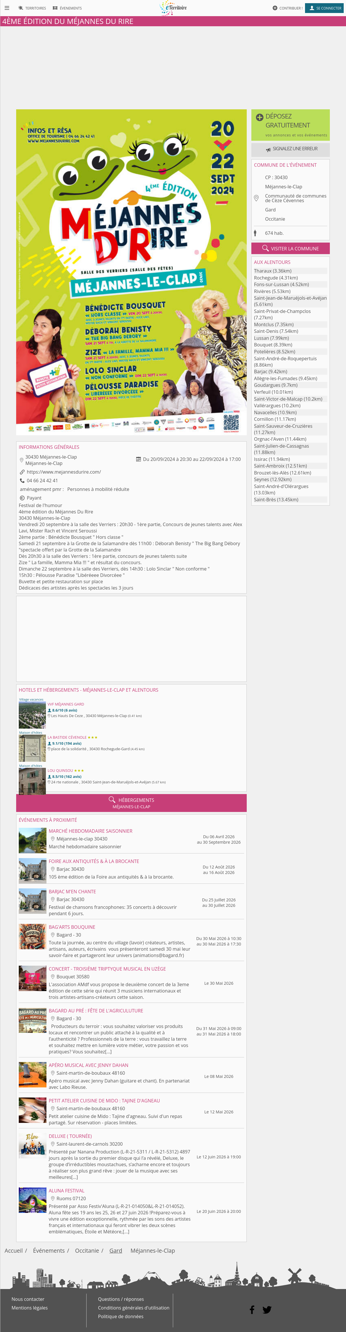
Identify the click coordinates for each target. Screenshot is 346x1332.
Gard (270, 210)
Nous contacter (28, 1299)
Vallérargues (267, 405)
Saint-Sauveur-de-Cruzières (283, 426)
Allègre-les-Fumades (276, 378)
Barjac (260, 371)
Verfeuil (262, 392)
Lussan (261, 338)
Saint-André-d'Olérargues (281, 486)
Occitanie (275, 219)
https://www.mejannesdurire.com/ (64, 472)
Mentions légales (30, 1308)
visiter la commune (290, 248)
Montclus (264, 324)
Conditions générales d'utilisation (134, 1308)
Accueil (14, 1250)
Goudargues (267, 385)
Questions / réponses (121, 1299)
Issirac (261, 459)
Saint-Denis (266, 331)
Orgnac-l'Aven (269, 439)
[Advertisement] (173, 66)
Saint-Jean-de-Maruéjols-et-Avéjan (290, 298)
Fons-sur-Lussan (271, 284)
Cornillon (264, 419)
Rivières (262, 291)
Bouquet (263, 345)
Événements (49, 1250)
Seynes (261, 479)
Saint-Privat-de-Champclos (282, 311)
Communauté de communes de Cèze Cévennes (296, 198)
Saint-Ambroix (269, 466)
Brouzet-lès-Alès (271, 473)
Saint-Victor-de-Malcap (278, 399)
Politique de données (120, 1316)
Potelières (264, 351)
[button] (290, 125)
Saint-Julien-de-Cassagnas (281, 446)
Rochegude (266, 278)
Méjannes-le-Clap (283, 186)
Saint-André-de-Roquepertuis (285, 358)
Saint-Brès (265, 499)
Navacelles (265, 412)
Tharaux (263, 271)
